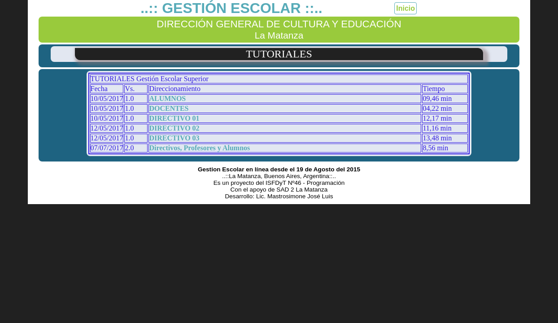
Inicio (405, 8)
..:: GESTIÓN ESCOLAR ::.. (231, 8)
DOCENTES (168, 108)
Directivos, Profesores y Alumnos (199, 148)
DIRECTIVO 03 (174, 138)
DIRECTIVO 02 (174, 128)
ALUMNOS (167, 98)
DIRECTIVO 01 (174, 118)
